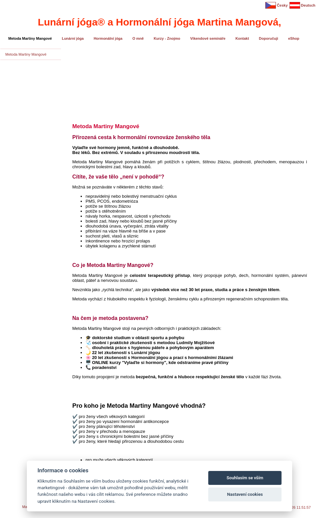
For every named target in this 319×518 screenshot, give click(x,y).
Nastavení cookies (245, 494)
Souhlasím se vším (244, 477)
